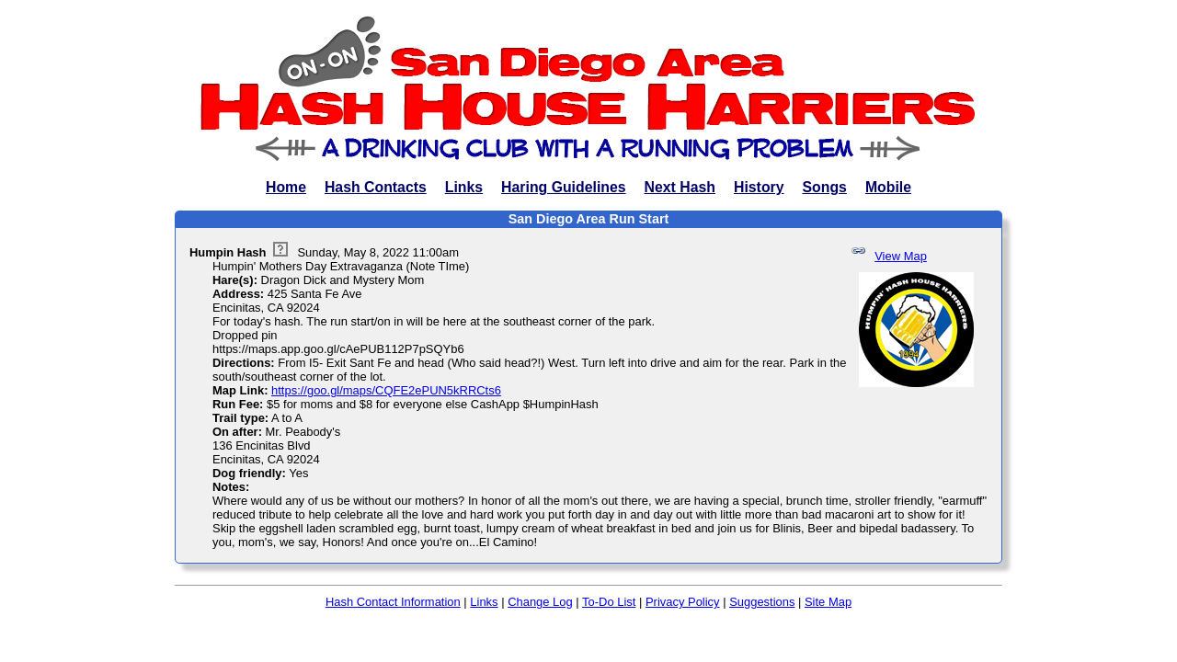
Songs (825, 187)
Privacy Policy (683, 602)
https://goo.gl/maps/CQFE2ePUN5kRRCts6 (386, 390)
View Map (900, 256)
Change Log (540, 602)
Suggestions (761, 602)
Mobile (888, 187)
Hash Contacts (376, 187)
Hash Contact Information (393, 602)
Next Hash (680, 187)
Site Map (828, 602)
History (759, 187)
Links (464, 187)
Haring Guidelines (563, 187)
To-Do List (608, 602)
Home (286, 187)
